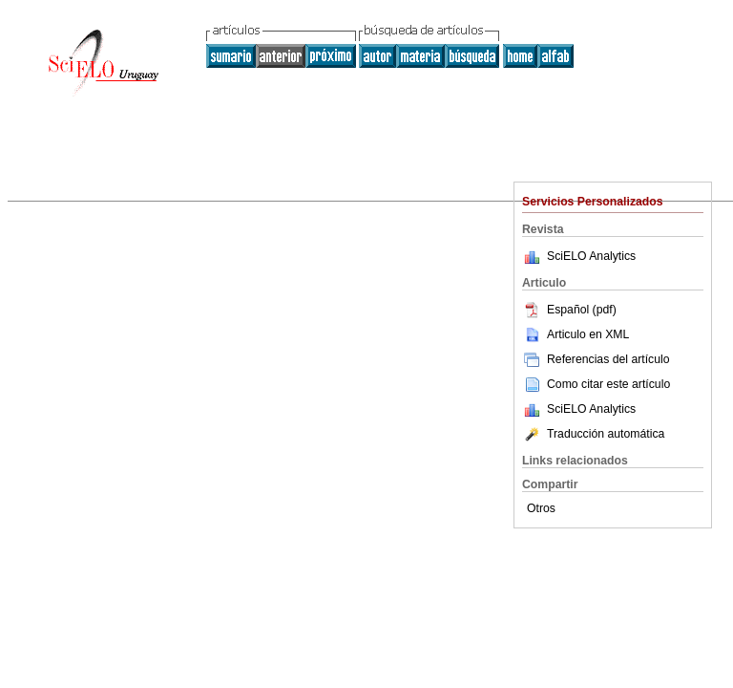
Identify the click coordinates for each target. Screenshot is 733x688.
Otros (541, 508)
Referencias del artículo (596, 359)
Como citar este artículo (608, 384)
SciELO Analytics (591, 256)
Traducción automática (593, 434)
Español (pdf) (569, 309)
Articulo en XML (575, 334)
